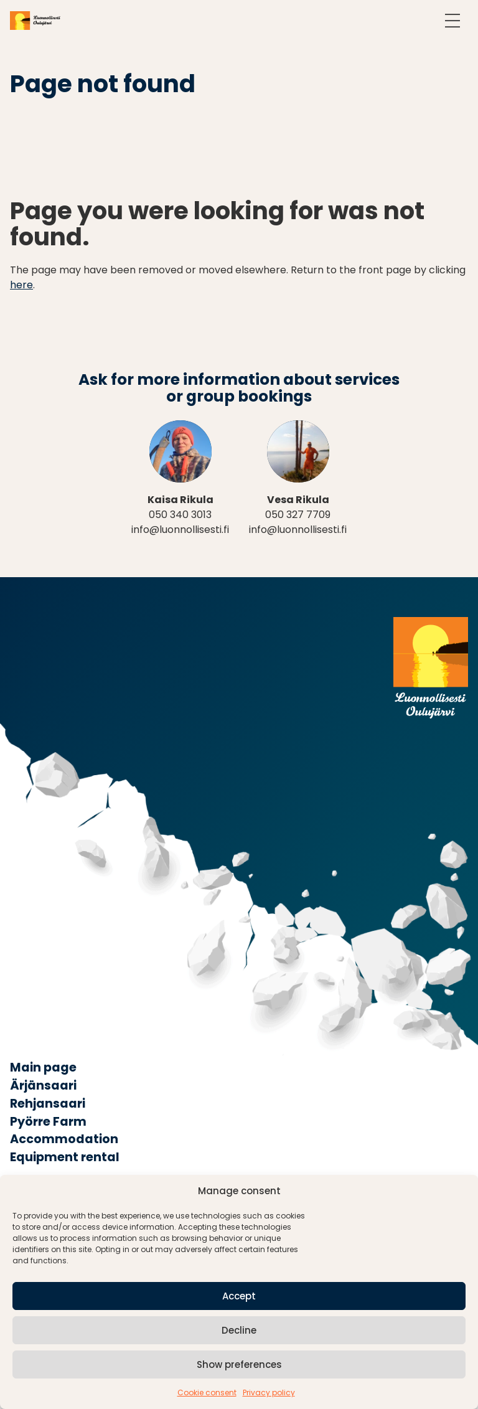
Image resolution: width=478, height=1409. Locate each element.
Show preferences (239, 1364)
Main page (43, 1067)
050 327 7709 (297, 514)
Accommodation (64, 1139)
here (21, 285)
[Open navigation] (452, 20)
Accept (239, 1296)
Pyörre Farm (48, 1121)
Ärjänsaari (43, 1085)
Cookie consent (207, 1392)
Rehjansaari (47, 1103)
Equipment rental (65, 1157)
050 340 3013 (180, 514)
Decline (239, 1330)
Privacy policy (269, 1392)
